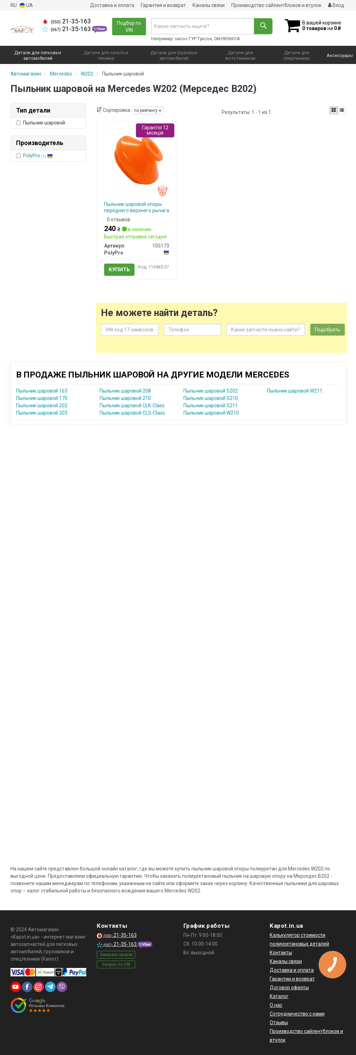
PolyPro (38, 155)
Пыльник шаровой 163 (41, 391)
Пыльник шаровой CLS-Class (132, 413)
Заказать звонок (116, 954)
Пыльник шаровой (40, 122)
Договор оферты (289, 987)
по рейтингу (147, 110)
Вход (336, 5)
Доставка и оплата (112, 5)
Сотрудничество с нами (297, 1014)
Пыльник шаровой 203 (41, 413)
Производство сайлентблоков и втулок (276, 5)
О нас (276, 1005)
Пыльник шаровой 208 (125, 391)
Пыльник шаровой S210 (210, 398)
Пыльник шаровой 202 (41, 405)
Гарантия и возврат (163, 5)
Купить (119, 269)
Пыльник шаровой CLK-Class (132, 405)
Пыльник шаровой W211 (294, 391)
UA (26, 5)
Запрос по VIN (116, 964)
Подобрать (327, 329)
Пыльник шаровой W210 (211, 413)
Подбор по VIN (129, 26)
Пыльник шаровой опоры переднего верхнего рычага (136, 207)
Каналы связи (208, 5)
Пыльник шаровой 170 (41, 398)
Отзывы (279, 1022)
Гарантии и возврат (292, 979)
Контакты (281, 952)
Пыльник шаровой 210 (125, 398)
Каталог (279, 996)
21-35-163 (66, 21)
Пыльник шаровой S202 (210, 391)
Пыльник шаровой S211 (210, 405)
